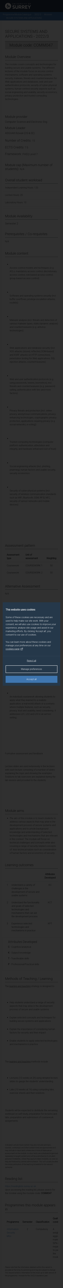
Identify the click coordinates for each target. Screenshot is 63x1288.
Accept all (31, 679)
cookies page (14, 649)
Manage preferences (31, 669)
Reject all (31, 660)
